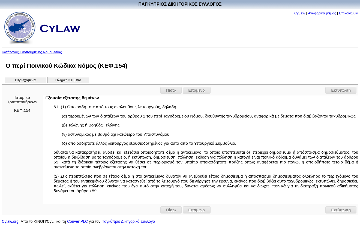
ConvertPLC (77, 221)
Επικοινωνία (348, 13)
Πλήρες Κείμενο (68, 80)
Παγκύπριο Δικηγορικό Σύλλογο (128, 221)
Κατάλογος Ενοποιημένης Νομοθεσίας (32, 52)
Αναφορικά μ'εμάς (322, 13)
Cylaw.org (10, 221)
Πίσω (171, 90)
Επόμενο (196, 90)
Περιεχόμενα (25, 80)
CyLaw (299, 13)
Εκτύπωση (341, 90)
